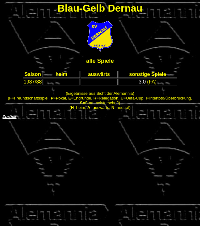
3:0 (142, 81)
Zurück (9, 116)
